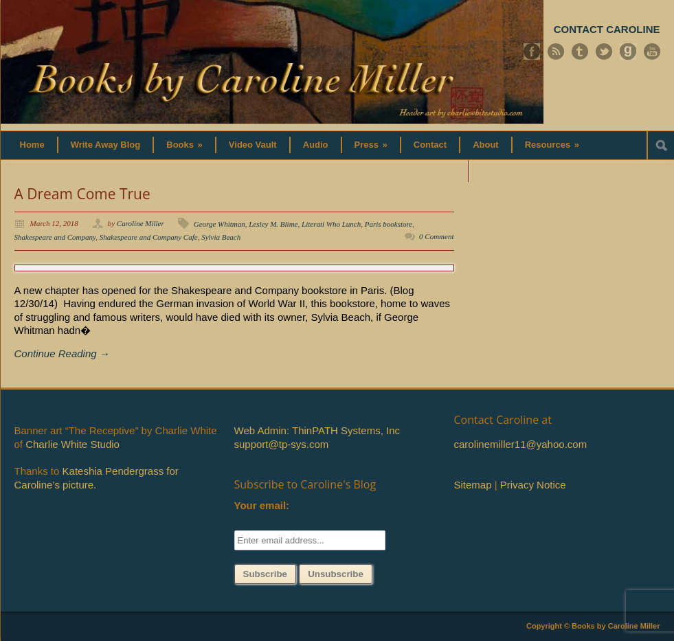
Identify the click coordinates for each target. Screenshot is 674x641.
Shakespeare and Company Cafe (149, 237)
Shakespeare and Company (55, 237)
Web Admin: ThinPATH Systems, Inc (317, 430)
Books (184, 144)
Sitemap (473, 485)
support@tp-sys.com (281, 444)
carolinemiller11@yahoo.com (520, 444)
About (486, 144)
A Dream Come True (82, 193)
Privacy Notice (533, 485)
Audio (315, 144)
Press (371, 144)
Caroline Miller (140, 223)
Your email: (262, 505)
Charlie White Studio (72, 444)
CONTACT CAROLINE (607, 29)
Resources (552, 144)
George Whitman (219, 224)
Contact (430, 144)
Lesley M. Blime (273, 224)
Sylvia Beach (220, 237)
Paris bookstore (389, 224)
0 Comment (436, 236)
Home (32, 144)
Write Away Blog (106, 144)
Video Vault (253, 144)
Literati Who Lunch (331, 224)
